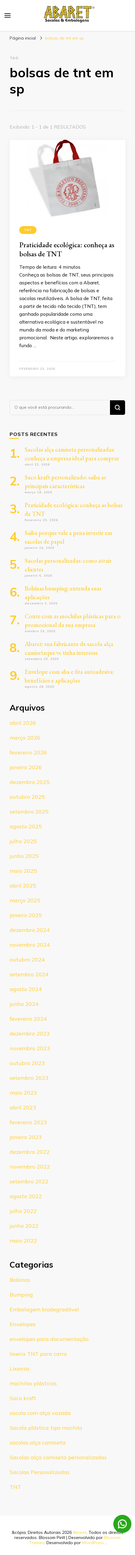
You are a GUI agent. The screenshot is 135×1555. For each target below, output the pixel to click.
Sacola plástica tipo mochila (46, 1427)
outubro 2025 (27, 796)
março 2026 (25, 737)
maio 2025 (23, 870)
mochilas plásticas (33, 1383)
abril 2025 (23, 885)
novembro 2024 (30, 944)
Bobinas (20, 1279)
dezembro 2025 (30, 782)
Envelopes (23, 1324)
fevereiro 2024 (28, 1018)
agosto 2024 (26, 989)
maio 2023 (23, 1092)
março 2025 (25, 900)
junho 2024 (24, 1003)
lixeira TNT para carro (38, 1353)
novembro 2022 (30, 1166)
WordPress (93, 1542)
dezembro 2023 (30, 1033)
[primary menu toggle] (8, 15)
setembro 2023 (29, 1077)
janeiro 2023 (26, 1137)
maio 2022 (23, 1240)
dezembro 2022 (30, 1151)
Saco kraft (23, 1398)
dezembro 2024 (30, 929)
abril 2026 (23, 722)
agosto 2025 (26, 826)
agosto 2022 (26, 1196)
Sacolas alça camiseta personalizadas (58, 1457)
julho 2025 (23, 841)
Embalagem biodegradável (44, 1309)
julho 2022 (23, 1211)
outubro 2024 (27, 959)
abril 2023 (23, 1107)
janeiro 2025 (26, 915)
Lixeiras (20, 1368)
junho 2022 (24, 1225)
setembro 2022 (29, 1181)
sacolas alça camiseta (38, 1442)
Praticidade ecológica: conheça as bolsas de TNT (66, 249)
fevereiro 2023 (28, 1122)
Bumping (21, 1294)
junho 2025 (24, 856)
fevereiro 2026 (28, 752)
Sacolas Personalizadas (40, 1472)
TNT (28, 230)
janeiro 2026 (26, 767)
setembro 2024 (29, 974)
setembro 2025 (29, 811)
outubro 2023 (27, 1063)
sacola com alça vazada (40, 1412)
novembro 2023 (30, 1048)
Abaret (79, 1532)
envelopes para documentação (49, 1339)
